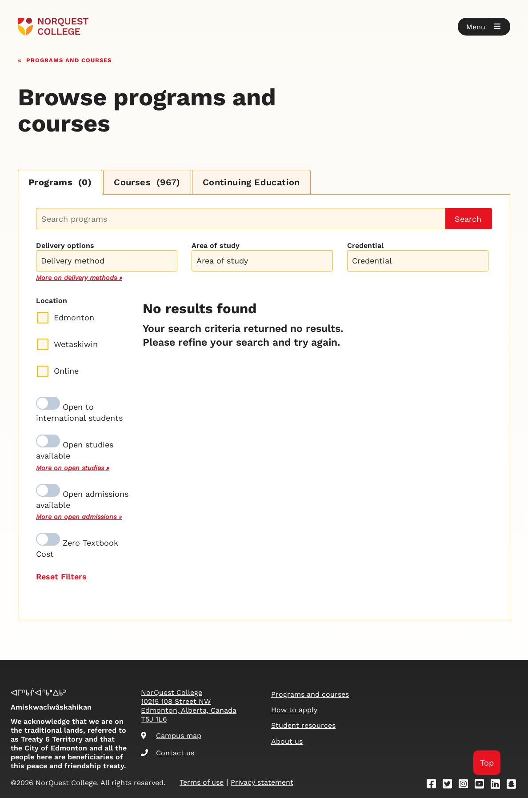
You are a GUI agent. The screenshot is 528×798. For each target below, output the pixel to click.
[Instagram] (466, 785)
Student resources (303, 725)
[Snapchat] (514, 785)
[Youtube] (482, 785)
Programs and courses (69, 59)
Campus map (171, 735)
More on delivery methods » (79, 277)
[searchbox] (109, 262)
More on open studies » (72, 467)
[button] (484, 27)
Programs (60, 182)
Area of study (216, 245)
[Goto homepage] (53, 27)
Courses (147, 182)
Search (468, 218)
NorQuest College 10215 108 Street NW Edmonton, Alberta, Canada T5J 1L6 (188, 705)
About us (287, 741)
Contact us (167, 753)
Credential (365, 245)
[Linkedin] (498, 785)
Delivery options (65, 245)
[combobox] (107, 260)
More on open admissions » (79, 516)
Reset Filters (61, 576)
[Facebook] (434, 785)
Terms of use (202, 782)
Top (487, 762)
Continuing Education (251, 182)
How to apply (294, 710)
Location (51, 300)
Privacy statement (262, 782)
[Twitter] (450, 785)
